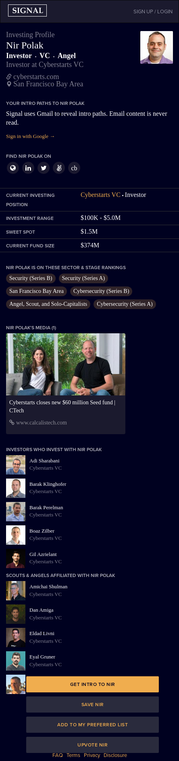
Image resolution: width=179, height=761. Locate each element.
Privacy (92, 755)
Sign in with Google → (30, 136)
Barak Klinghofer (47, 484)
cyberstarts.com (36, 77)
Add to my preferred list (92, 725)
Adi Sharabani (44, 461)
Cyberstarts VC (101, 194)
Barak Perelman (46, 507)
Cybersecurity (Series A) (124, 304)
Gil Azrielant (43, 554)
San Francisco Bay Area (36, 291)
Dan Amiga (41, 610)
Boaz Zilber (41, 531)
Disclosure (115, 755)
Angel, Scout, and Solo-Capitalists (48, 304)
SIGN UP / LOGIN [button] (153, 11)
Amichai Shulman (48, 586)
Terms (73, 755)
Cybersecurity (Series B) (101, 291)
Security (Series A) (83, 278)
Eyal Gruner (42, 657)
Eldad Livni (41, 633)
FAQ (57, 755)
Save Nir (92, 704)
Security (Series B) (30, 278)
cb (74, 168)
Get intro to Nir (92, 684)
